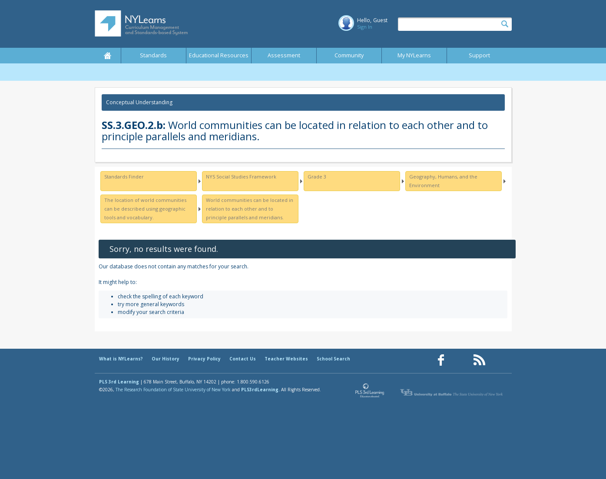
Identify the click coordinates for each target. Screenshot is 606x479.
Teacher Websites (286, 359)
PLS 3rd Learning (119, 382)
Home (108, 55)
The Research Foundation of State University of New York (173, 390)
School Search (333, 359)
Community (349, 55)
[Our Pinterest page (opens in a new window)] (460, 360)
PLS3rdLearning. (260, 390)
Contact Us (242, 359)
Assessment (284, 55)
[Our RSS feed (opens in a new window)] (479, 360)
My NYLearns (414, 55)
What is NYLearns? (121, 359)
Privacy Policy (204, 359)
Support (479, 55)
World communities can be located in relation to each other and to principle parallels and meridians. (249, 209)
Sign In (364, 26)
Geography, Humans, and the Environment (443, 180)
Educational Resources (218, 55)
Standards (153, 55)
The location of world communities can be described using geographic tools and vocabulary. (145, 209)
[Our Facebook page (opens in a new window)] (440, 360)
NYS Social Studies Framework (241, 176)
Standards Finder (124, 176)
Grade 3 (317, 176)
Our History (165, 359)
